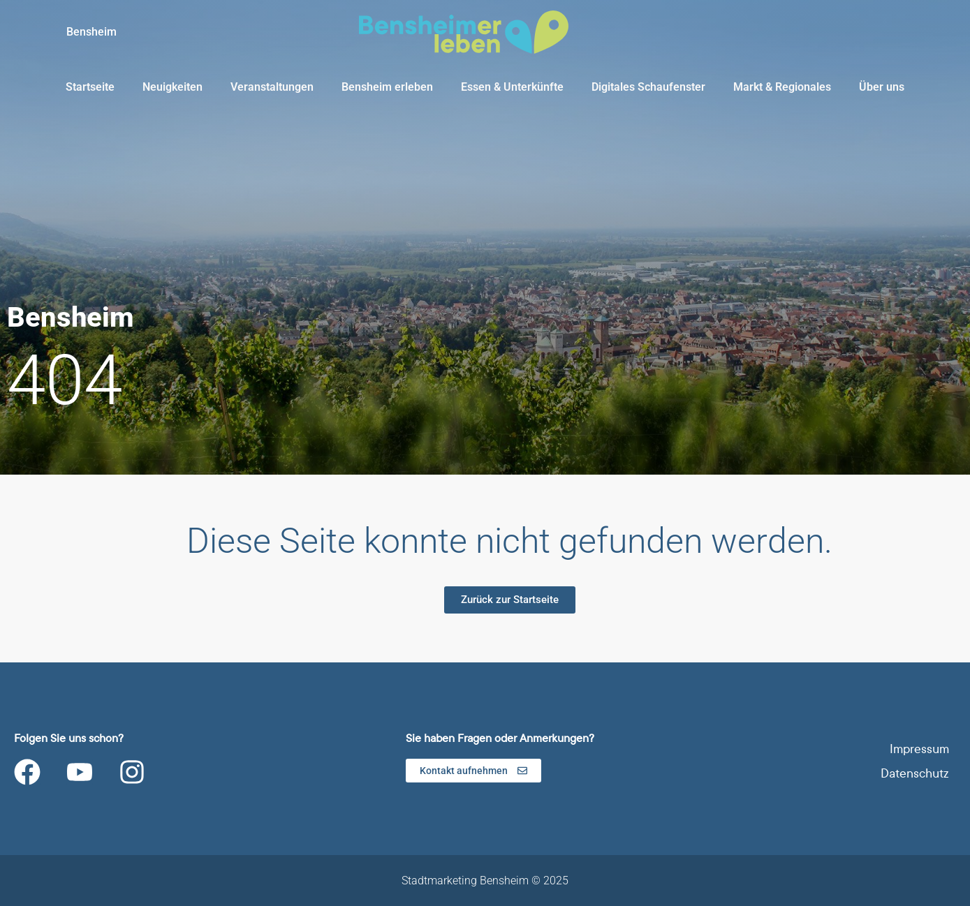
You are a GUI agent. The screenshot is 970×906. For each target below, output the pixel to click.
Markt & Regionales (782, 87)
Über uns (881, 87)
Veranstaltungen (272, 87)
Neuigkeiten (172, 87)
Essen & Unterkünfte (512, 87)
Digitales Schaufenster (648, 87)
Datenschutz (915, 773)
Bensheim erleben (387, 87)
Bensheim (91, 31)
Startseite (90, 87)
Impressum (919, 749)
